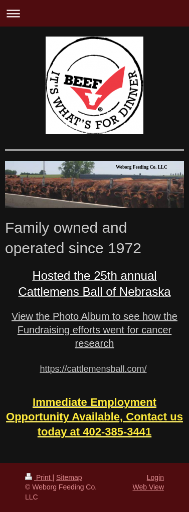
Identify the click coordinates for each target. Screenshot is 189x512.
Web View (148, 487)
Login (155, 477)
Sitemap (69, 477)
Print (39, 477)
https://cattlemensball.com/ (93, 369)
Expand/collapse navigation (94, 13)
